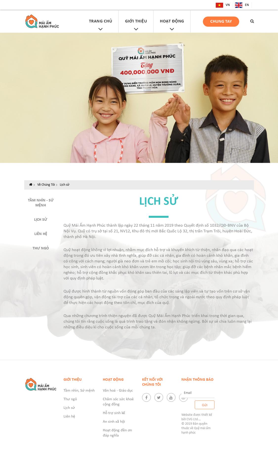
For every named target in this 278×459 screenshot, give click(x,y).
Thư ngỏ (41, 248)
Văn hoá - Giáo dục (118, 391)
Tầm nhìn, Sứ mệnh (79, 391)
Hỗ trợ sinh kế (114, 413)
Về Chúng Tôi (46, 185)
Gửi (204, 405)
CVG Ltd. (193, 419)
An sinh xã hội (114, 422)
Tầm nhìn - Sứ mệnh (41, 203)
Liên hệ (40, 234)
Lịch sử (64, 185)
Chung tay (221, 21)
